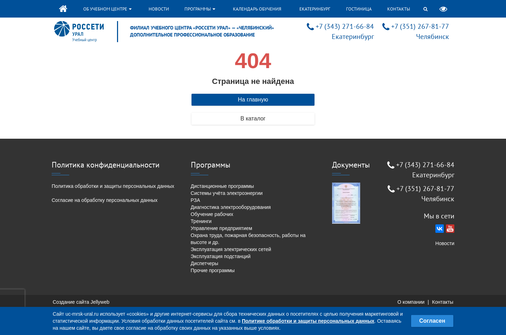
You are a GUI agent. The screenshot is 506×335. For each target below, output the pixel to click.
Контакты (398, 9)
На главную (253, 100)
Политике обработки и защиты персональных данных (308, 321)
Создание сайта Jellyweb (81, 302)
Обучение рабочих (212, 214)
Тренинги (201, 221)
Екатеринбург (314, 9)
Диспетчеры (205, 263)
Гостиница (359, 9)
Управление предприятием (221, 228)
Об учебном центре (107, 9)
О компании (410, 302)
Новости (159, 9)
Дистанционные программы (222, 186)
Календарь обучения (257, 9)
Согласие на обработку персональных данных (104, 200)
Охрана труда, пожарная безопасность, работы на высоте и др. (248, 238)
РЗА (195, 200)
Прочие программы (213, 270)
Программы (199, 9)
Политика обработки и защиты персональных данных (113, 186)
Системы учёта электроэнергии (227, 193)
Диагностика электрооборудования (231, 207)
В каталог (252, 118)
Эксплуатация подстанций (221, 256)
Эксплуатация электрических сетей (231, 249)
